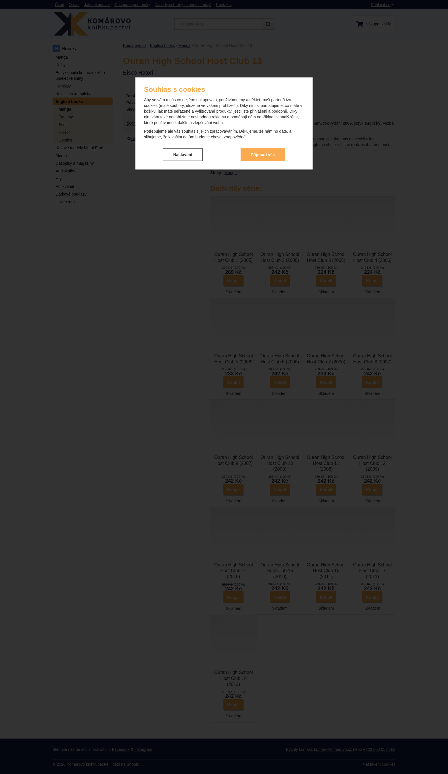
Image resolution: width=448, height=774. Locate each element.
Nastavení (182, 153)
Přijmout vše (263, 153)
